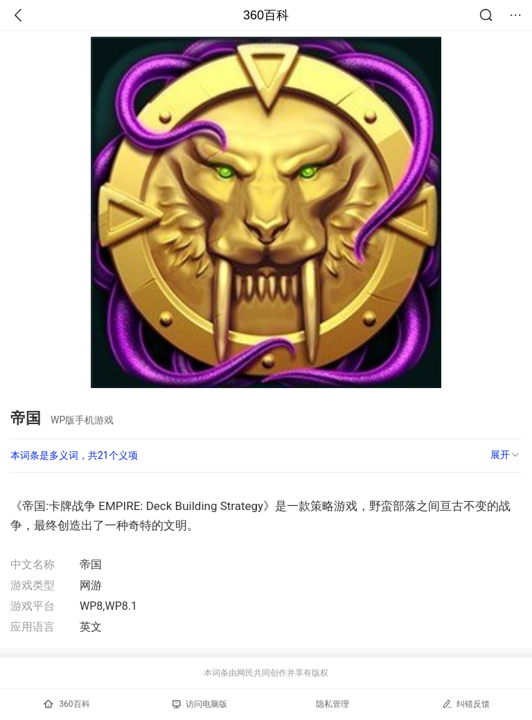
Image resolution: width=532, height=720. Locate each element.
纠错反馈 (466, 704)
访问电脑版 (199, 704)
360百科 (266, 15)
